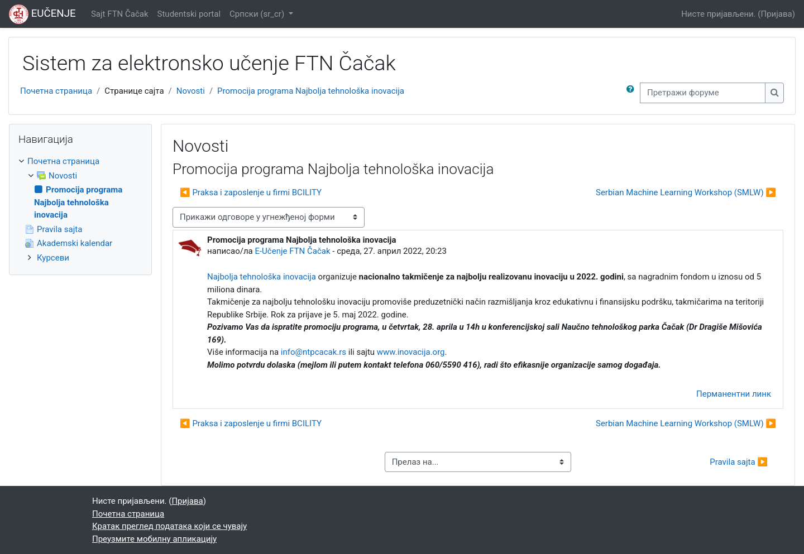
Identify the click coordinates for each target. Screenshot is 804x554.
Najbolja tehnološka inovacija (261, 277)
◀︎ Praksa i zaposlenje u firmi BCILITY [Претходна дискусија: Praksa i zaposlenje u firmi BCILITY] (251, 192)
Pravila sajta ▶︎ (739, 462)
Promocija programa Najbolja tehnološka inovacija (310, 91)
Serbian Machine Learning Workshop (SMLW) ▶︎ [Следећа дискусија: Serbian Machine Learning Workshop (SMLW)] (686, 192)
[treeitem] (80, 209)
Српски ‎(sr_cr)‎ (257, 14)
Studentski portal (189, 14)
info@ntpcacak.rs (314, 352)
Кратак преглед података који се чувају (169, 526)
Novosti (190, 91)
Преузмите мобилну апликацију (154, 539)
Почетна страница (56, 91)
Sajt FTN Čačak (120, 14)
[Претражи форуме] (702, 93)
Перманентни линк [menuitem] (733, 394)
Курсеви (53, 258)
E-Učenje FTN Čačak (292, 251)
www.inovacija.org (411, 352)
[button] (632, 93)
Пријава (776, 14)
